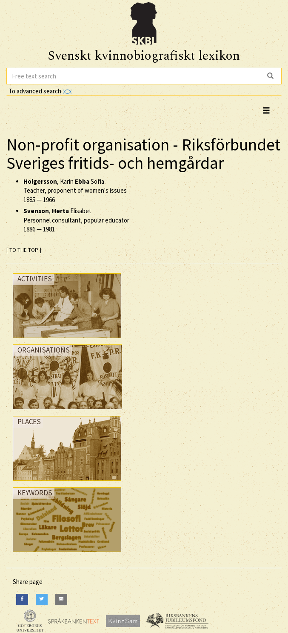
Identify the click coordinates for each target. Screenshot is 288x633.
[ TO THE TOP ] (23, 250)
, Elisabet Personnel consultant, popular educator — (76, 220)
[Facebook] (22, 599)
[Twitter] (42, 599)
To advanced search (40, 91)
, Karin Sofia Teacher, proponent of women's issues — (75, 190)
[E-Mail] (61, 599)
